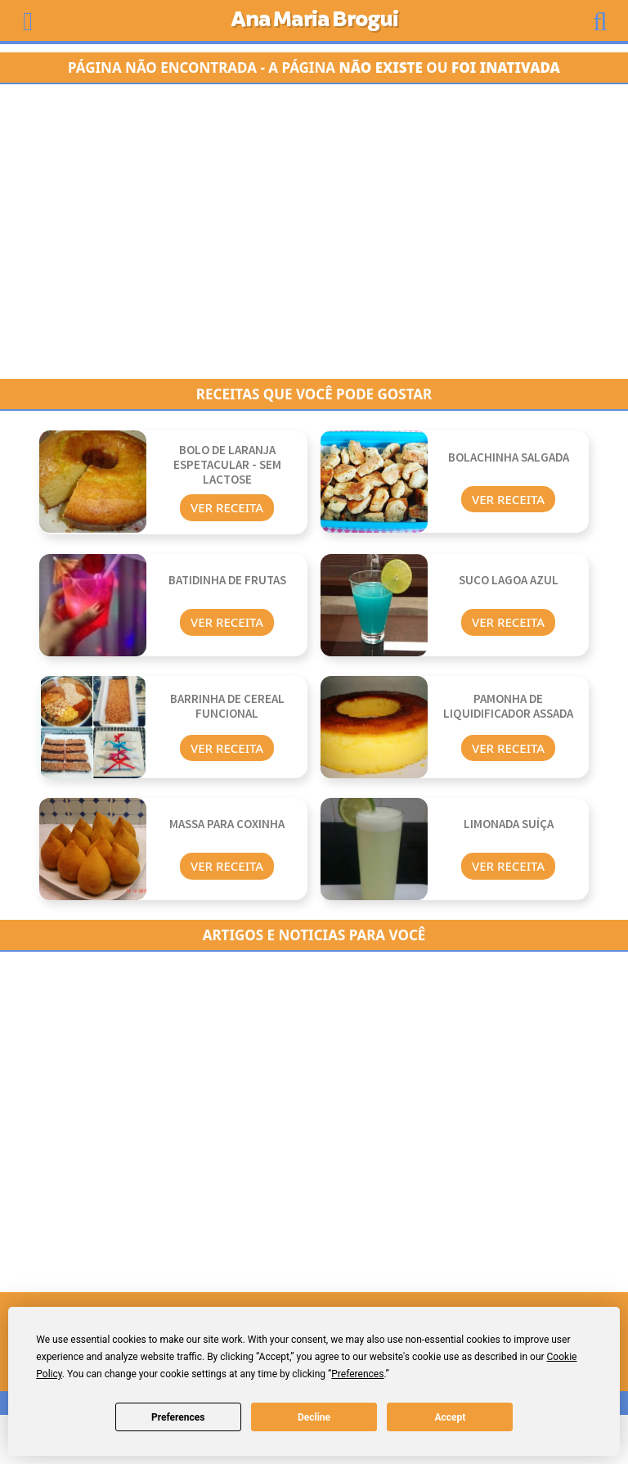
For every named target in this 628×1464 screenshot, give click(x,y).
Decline (314, 1417)
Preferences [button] (357, 1374)
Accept (449, 1417)
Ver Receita (227, 507)
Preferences (178, 1417)
